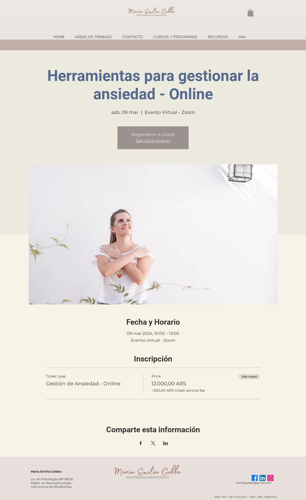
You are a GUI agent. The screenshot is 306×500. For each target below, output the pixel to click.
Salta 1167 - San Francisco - (232, 496)
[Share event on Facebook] (140, 443)
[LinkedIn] (262, 478)
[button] (250, 12)
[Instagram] (270, 478)
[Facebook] (255, 478)
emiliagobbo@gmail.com (254, 483)
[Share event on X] (153, 443)
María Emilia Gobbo (46, 471)
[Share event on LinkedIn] (165, 443)
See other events (153, 140)
